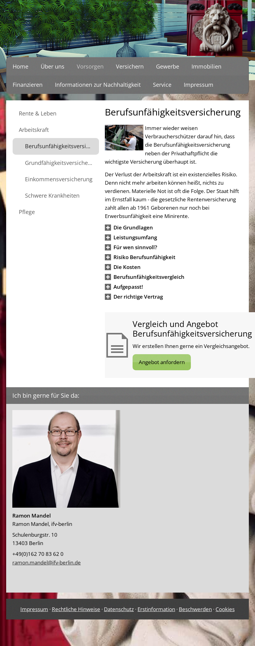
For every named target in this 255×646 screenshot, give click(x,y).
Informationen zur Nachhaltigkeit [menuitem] (98, 84)
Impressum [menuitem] (198, 84)
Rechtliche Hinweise (76, 609)
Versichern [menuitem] (130, 66)
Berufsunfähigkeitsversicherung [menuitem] (62, 146)
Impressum (34, 609)
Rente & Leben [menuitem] (37, 113)
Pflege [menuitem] (27, 212)
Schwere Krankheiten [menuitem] (52, 195)
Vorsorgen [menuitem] (90, 66)
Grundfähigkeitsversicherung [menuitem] (62, 162)
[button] (133, 227)
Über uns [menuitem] (52, 66)
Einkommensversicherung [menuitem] (59, 179)
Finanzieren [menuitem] (28, 84)
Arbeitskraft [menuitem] (34, 129)
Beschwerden (195, 609)
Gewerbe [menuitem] (167, 66)
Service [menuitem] (162, 84)
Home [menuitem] (20, 66)
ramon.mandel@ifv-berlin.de (46, 562)
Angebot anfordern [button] (162, 362)
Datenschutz (119, 609)
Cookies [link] (225, 609)
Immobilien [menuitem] (206, 66)
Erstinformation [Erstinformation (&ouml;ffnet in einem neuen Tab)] (156, 609)
